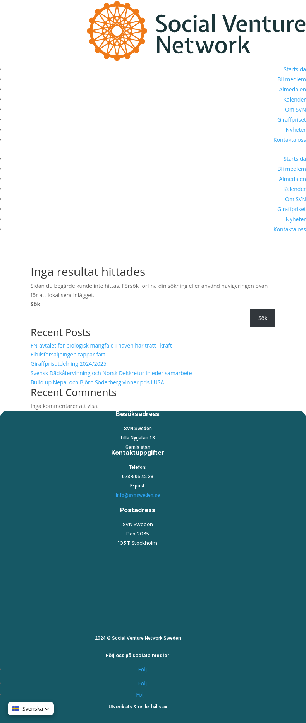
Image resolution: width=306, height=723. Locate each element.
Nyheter (295, 129)
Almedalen (292, 89)
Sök (35, 304)
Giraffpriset (291, 119)
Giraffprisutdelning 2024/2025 (69, 363)
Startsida (295, 69)
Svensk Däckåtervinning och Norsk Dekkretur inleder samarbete (111, 373)
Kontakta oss (289, 139)
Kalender (295, 99)
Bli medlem (292, 79)
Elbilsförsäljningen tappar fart (68, 354)
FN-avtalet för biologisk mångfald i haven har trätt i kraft (101, 345)
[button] (30, 708)
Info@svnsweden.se (138, 495)
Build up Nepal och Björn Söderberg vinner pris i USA (97, 382)
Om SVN (295, 109)
